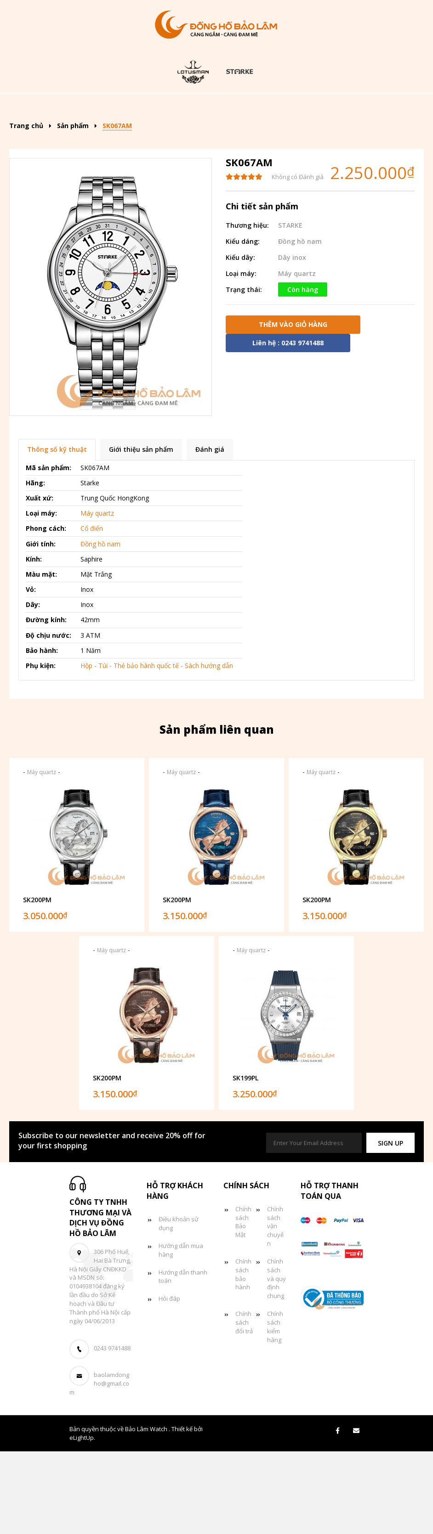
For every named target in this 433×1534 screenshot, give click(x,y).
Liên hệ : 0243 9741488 (288, 425)
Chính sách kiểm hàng (275, 1409)
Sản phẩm (172, 106)
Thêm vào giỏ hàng (293, 407)
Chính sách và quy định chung (276, 1361)
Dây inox (292, 340)
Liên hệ (216, 161)
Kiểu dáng (240, 106)
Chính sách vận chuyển (275, 1308)
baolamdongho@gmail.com (99, 1466)
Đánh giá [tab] (209, 532)
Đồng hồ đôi (193, 134)
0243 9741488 (112, 1431)
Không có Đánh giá (298, 259)
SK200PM (37, 982)
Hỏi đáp (169, 1381)
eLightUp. (82, 1520)
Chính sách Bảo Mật (243, 1304)
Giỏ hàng (314, 134)
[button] (390, 1225)
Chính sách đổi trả (244, 1405)
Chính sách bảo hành (243, 1357)
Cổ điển (91, 611)
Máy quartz (297, 356)
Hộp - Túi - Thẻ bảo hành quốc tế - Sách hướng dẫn (156, 748)
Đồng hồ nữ (122, 134)
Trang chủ (110, 106)
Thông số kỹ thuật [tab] (57, 532)
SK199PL (245, 1160)
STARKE (290, 307)
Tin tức (257, 134)
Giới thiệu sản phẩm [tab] (141, 532)
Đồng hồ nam (316, 106)
